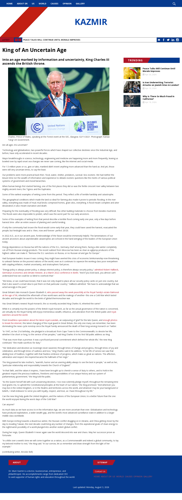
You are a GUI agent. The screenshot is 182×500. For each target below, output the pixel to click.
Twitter (168, 40)
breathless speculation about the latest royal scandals (33, 320)
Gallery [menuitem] (80, 3)
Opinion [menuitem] (67, 3)
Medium (159, 40)
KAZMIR (91, 22)
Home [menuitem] (10, 3)
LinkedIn (173, 40)
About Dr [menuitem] (22, 3)
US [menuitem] (33, 3)
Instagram (177, 40)
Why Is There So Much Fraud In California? (158, 97)
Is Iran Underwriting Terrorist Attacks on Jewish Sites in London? (161, 83)
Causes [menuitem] (54, 3)
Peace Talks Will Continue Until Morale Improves (51, 39)
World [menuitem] (42, 3)
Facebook (163, 40)
